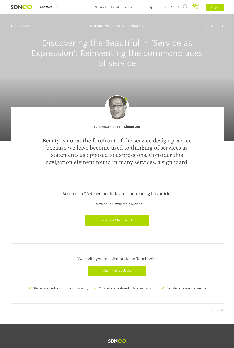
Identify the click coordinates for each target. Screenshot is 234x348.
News (162, 7)
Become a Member (117, 220)
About (175, 7)
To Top (214, 310)
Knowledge (146, 7)
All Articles (23, 26)
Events (115, 7)
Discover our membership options (117, 204)
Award (129, 7)
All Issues (213, 26)
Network (101, 7)
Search (185, 7)
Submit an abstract (117, 270)
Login (215, 7)
